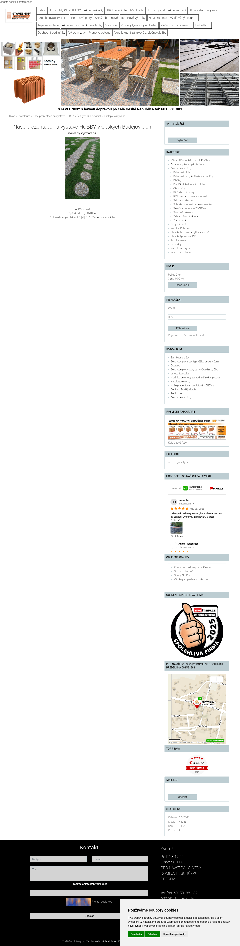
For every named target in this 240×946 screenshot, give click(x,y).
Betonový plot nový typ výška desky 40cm (195, 361)
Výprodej (111, 25)
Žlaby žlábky (180, 220)
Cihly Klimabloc (179, 224)
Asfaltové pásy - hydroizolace (187, 164)
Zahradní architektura (185, 216)
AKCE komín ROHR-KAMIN (125, 10)
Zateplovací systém (182, 248)
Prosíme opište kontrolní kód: (89, 884)
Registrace (174, 335)
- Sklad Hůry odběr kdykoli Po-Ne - (190, 160)
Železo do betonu (180, 252)
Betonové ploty (81, 18)
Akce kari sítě (177, 10)
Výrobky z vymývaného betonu (89, 32)
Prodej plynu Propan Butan (139, 25)
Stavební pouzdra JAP (183, 236)
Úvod (12, 116)
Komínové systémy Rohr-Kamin (192, 567)
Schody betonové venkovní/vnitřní (192, 204)
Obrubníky (179, 188)
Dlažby (177, 180)
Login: (171, 307)
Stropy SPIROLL (183, 575)
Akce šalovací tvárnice (53, 18)
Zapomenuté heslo (194, 335)
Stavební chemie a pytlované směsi (191, 232)
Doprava (175, 365)
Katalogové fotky (180, 381)
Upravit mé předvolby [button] (174, 934)
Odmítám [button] (153, 934)
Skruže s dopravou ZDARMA (189, 208)
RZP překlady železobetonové (190, 196)
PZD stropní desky (183, 192)
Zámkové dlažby (180, 357)
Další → (91, 213)
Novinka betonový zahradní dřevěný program (196, 377)
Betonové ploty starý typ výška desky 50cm (195, 369)
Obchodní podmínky (51, 32)
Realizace (176, 393)
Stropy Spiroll (156, 10)
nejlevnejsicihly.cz (178, 462)
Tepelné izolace (179, 240)
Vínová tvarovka (180, 373)
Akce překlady (93, 10)
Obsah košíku (182, 285)
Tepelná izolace (48, 25)
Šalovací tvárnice (183, 200)
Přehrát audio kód (102, 901)
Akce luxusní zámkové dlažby (82, 25)
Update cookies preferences (16, 1)
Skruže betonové (106, 18)
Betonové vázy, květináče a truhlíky (193, 176)
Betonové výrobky (133, 18)
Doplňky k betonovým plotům (190, 184)
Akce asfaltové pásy (203, 10)
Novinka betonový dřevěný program (173, 18)
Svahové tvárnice (183, 212)
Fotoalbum (202, 25)
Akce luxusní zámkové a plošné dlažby (140, 32)
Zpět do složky (76, 213)
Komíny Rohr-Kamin (182, 228)
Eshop (42, 10)
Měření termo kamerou (176, 25)
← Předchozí (82, 209)
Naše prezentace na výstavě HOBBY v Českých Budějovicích (67, 116)
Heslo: (172, 317)
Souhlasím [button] (136, 934)
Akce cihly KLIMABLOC (65, 10)
